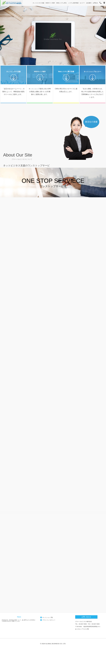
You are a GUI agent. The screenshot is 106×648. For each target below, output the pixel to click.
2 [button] (53, 61)
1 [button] (50, 61)
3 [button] (56, 61)
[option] (53, 35)
